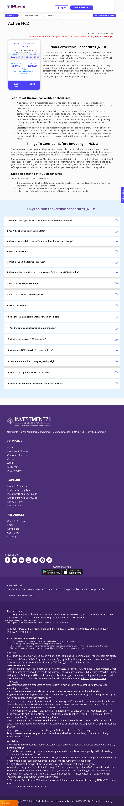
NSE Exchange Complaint (93, 589)
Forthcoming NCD (31, 16)
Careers (11, 459)
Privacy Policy (14, 471)
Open (32, 84)
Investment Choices (17, 451)
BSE (44, 589)
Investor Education (17, 486)
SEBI (11, 589)
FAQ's (10, 525)
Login (68, 7)
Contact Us (13, 533)
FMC (19, 589)
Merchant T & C (15, 505)
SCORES (75, 710)
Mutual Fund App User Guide (22, 498)
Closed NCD (51, 16)
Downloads (13, 529)
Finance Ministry (31, 589)
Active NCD (11, 16)
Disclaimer (12, 467)
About (10, 463)
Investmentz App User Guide (22, 494)
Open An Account (16, 521)
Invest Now (16, 85)
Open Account (88, 7)
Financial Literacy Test (19, 490)
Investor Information (17, 595)
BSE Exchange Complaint (67, 589)
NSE (51, 589)
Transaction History (104, 16)
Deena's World (15, 502)
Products (12, 447)
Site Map (11, 536)
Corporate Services (17, 455)
